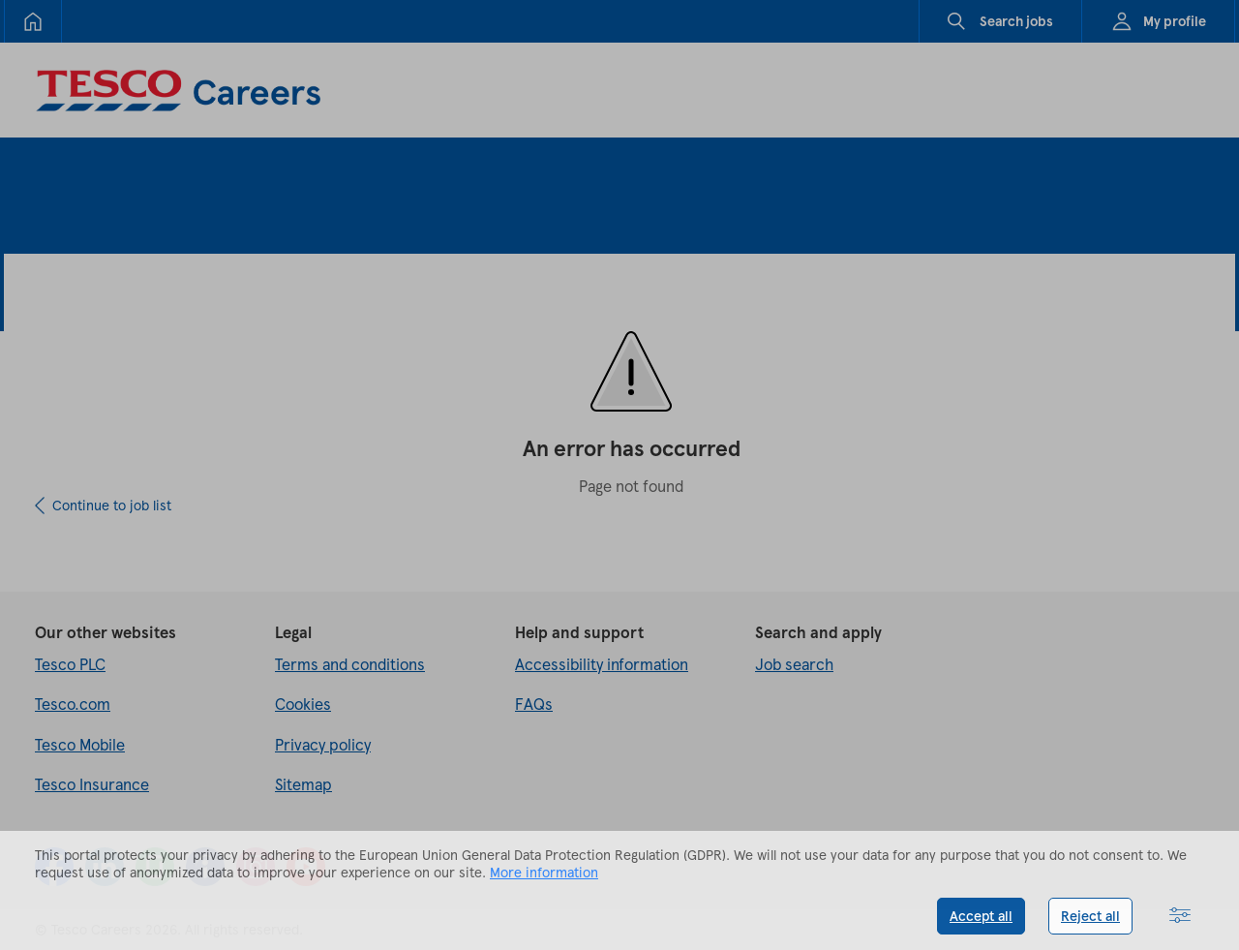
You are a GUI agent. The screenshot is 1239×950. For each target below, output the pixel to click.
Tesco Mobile (80, 744)
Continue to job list (111, 505)
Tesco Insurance (92, 784)
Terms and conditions (350, 664)
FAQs (534, 703)
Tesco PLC (70, 664)
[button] (1180, 916)
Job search (794, 664)
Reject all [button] (1090, 915)
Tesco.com (72, 703)
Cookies (303, 703)
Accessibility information (601, 664)
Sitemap (303, 784)
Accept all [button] (981, 915)
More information (544, 872)
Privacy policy (323, 744)
